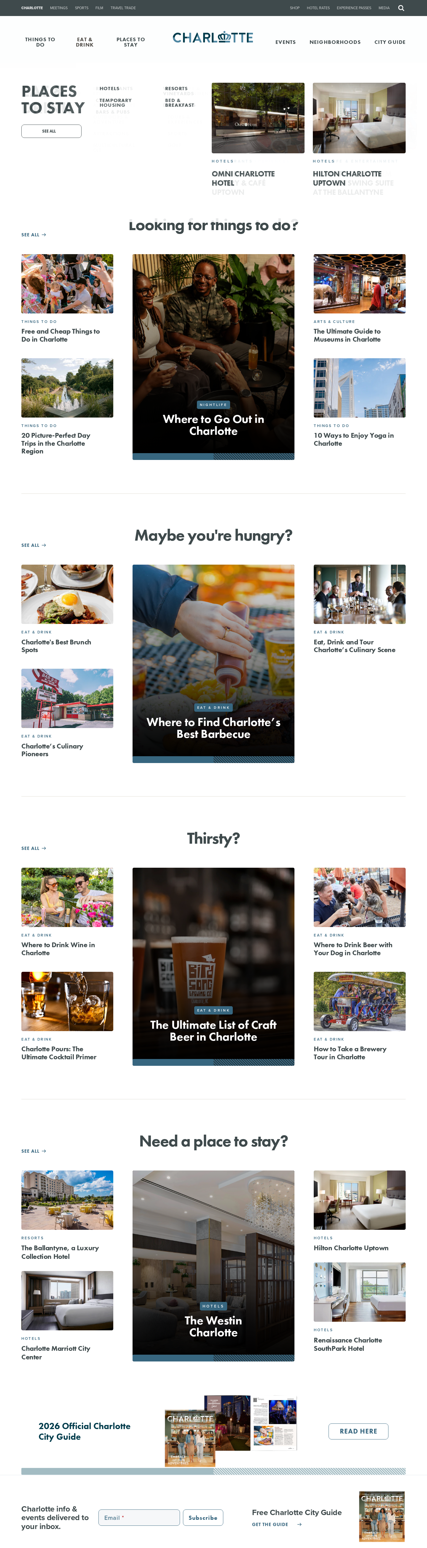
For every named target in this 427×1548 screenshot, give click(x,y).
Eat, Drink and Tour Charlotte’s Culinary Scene (355, 645)
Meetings (59, 8)
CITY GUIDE (390, 42)
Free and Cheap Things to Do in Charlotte (60, 335)
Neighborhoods (335, 42)
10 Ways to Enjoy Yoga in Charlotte (354, 439)
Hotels (31, 1338)
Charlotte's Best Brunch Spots (56, 645)
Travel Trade (123, 8)
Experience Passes (354, 8)
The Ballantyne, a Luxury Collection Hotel (60, 1252)
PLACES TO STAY (131, 42)
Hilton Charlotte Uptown (351, 1247)
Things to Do (39, 321)
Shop (294, 8)
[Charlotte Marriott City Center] (67, 1300)
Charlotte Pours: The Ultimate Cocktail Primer (58, 1052)
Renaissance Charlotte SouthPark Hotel (348, 1344)
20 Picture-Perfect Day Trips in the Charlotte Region (55, 443)
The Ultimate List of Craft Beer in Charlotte (213, 1030)
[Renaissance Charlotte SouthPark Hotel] (360, 1292)
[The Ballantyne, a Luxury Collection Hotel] (67, 1200)
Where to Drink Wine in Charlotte (58, 948)
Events (285, 42)
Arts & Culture (334, 321)
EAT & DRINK (85, 42)
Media (384, 8)
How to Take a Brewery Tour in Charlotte (350, 1052)
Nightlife (213, 404)
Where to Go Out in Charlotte (214, 424)
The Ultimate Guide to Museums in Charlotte (347, 335)
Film (99, 8)
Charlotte (32, 8)
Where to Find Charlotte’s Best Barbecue (213, 727)
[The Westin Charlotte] (213, 1265)
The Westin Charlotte (213, 1326)
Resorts (32, 1238)
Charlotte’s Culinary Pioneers (52, 749)
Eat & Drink (36, 632)
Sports (81, 8)
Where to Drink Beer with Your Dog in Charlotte (353, 948)
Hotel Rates (318, 8)
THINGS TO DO (40, 42)
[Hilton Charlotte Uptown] (360, 1200)
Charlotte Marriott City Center (55, 1352)
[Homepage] (213, 42)
